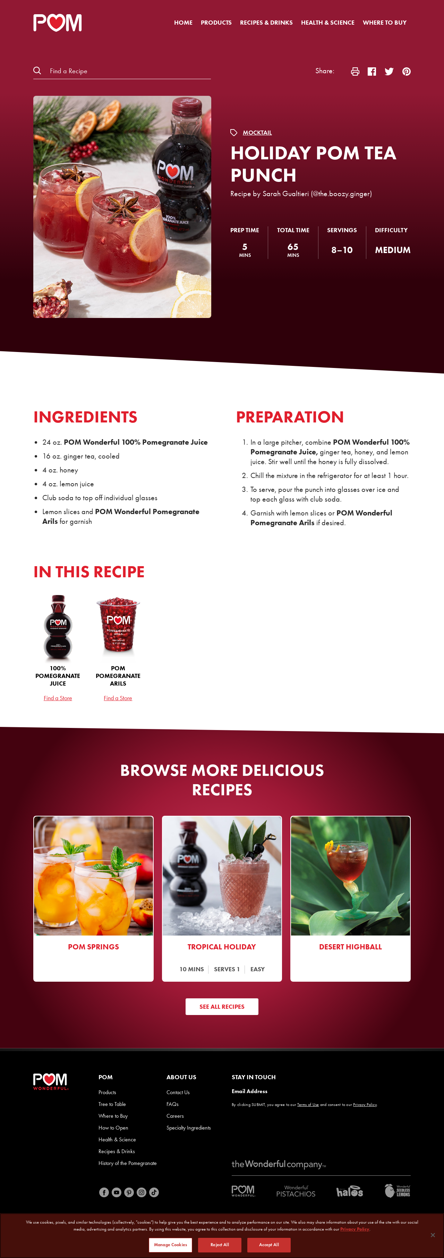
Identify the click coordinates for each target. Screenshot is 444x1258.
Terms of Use (308, 1104)
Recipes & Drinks (266, 22)
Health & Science (328, 22)
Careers (175, 1116)
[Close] (433, 1235)
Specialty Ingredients (188, 1127)
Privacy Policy (365, 1104)
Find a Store (58, 698)
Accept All (269, 1246)
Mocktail (257, 132)
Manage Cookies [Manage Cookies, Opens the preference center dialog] (170, 1246)
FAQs (172, 1104)
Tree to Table (112, 1104)
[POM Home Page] (57, 23)
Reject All (220, 1246)
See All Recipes (222, 1006)
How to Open (113, 1127)
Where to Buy (385, 22)
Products (216, 22)
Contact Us (178, 1092)
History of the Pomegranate (128, 1163)
